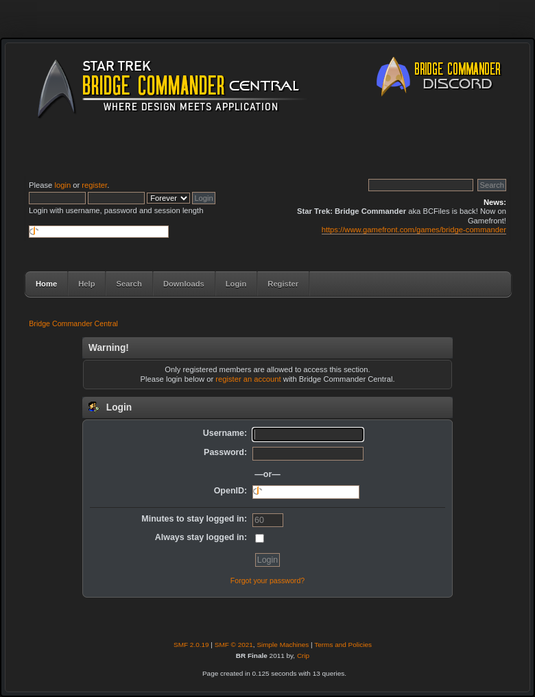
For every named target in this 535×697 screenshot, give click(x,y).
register (94, 185)
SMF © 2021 (234, 644)
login (62, 185)
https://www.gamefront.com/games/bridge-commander (414, 229)
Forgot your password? (267, 580)
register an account (248, 379)
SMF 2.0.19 (191, 644)
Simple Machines (283, 644)
